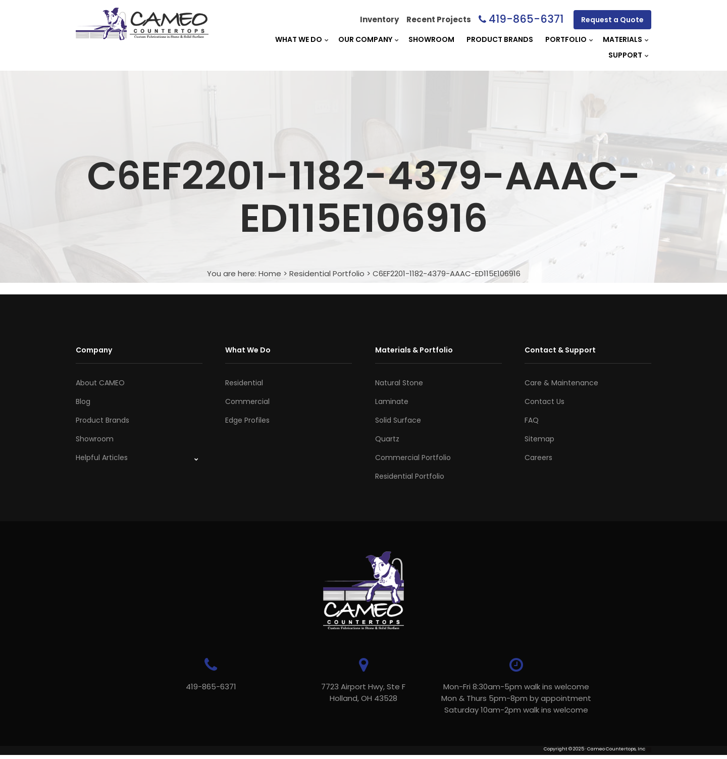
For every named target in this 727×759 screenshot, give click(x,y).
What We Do (298, 39)
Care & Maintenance (561, 383)
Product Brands (499, 39)
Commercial (247, 401)
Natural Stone (399, 383)
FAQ (532, 420)
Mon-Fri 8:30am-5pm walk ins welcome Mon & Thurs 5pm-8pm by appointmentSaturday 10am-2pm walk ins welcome (515, 698)
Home (269, 273)
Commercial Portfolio (413, 457)
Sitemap (539, 439)
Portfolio (566, 39)
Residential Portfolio (327, 273)
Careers (538, 457)
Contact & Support (560, 350)
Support (625, 55)
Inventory (379, 19)
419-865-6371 (526, 19)
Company (94, 350)
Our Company (365, 39)
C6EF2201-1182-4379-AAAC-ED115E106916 (447, 273)
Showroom (431, 39)
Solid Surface (398, 420)
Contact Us (544, 401)
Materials (622, 39)
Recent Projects (438, 19)
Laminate (391, 401)
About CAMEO (100, 383)
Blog (83, 401)
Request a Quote (612, 20)
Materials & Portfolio (414, 350)
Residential (244, 383)
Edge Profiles (247, 420)
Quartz (387, 439)
